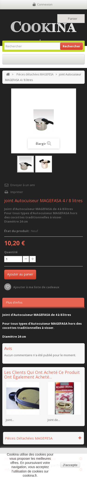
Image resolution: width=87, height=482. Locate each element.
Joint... (10, 420)
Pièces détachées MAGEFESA (35, 74)
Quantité (11, 252)
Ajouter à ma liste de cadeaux (36, 287)
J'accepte (70, 465)
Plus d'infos (14, 302)
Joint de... (54, 420)
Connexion (44, 4)
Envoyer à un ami (22, 185)
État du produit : (17, 231)
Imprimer (16, 192)
